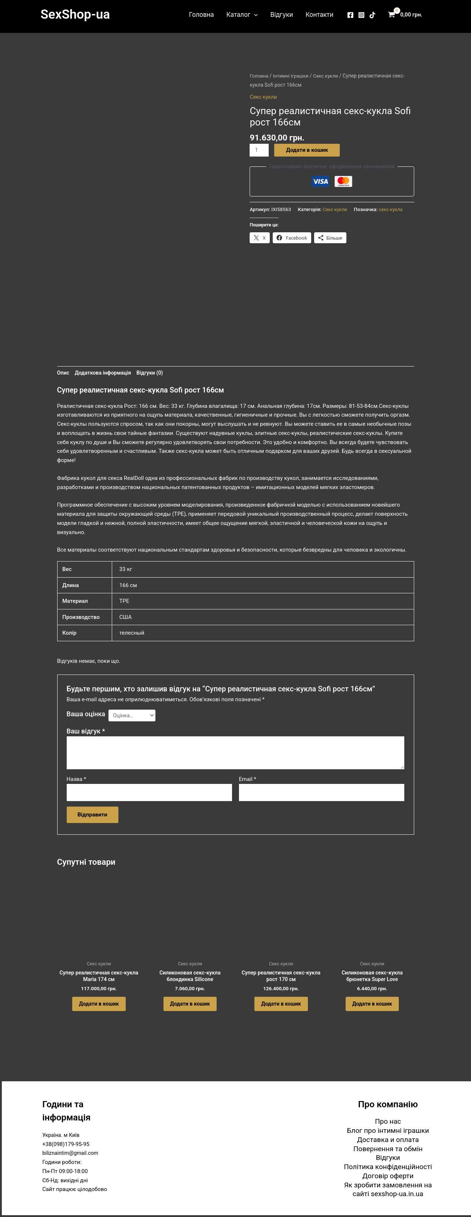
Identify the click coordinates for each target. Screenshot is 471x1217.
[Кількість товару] (259, 150)
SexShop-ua (75, 14)
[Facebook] (350, 15)
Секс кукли (329, 76)
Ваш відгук (86, 733)
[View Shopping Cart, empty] (407, 15)
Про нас (388, 1121)
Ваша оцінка (86, 714)
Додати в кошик (308, 150)
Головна (201, 14)
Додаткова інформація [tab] (105, 373)
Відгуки (281, 14)
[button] (254, 14)
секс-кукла (392, 210)
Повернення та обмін (388, 1149)
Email (247, 781)
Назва (76, 781)
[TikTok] (372, 15)
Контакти (320, 14)
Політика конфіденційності (388, 1166)
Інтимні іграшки (292, 76)
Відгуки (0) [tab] (154, 373)
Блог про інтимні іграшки (388, 1130)
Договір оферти (388, 1176)
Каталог (242, 14)
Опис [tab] (63, 373)
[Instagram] (361, 15)
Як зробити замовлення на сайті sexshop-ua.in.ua (388, 1189)
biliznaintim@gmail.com (72, 1153)
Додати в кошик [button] (99, 1009)
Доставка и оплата (388, 1139)
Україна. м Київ (62, 1135)
